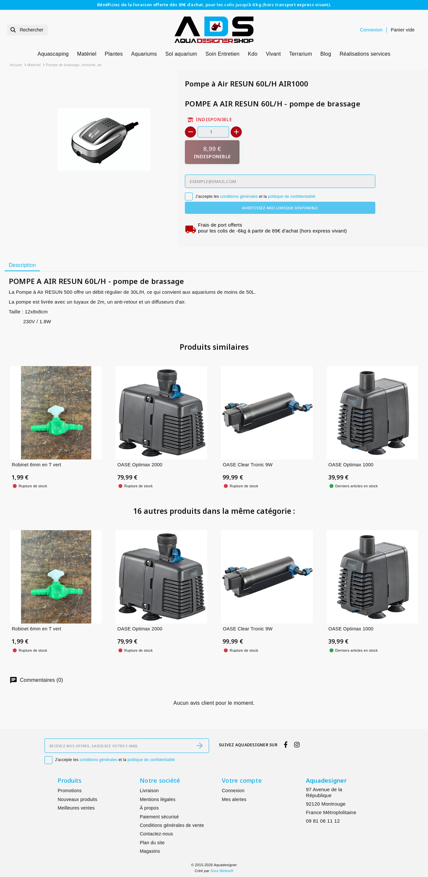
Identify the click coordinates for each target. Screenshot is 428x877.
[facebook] (286, 745)
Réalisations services (365, 54)
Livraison (149, 790)
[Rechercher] (27, 30)
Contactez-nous (156, 833)
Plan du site (152, 842)
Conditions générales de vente (172, 825)
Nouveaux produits (77, 799)
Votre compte (242, 780)
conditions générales (239, 196)
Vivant (273, 54)
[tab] (22, 265)
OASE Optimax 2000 (140, 464)
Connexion (233, 790)
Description (22, 265)
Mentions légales (157, 799)
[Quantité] (213, 131)
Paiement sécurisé (159, 816)
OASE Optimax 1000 (351, 464)
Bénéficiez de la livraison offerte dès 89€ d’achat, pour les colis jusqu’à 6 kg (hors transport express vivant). (214, 5)
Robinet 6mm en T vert (36, 464)
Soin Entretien (222, 54)
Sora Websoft (221, 871)
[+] (236, 132)
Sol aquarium (181, 54)
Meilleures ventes (76, 808)
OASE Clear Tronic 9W (248, 464)
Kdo (253, 54)
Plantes (114, 54)
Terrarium (300, 54)
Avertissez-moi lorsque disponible (280, 207)
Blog (325, 54)
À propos (149, 808)
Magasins (150, 851)
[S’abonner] (199, 745)
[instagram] (297, 745)
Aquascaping (53, 54)
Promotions (69, 790)
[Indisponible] (212, 152)
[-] (190, 132)
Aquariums (144, 54)
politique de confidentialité (291, 196)
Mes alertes (234, 799)
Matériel (87, 54)
